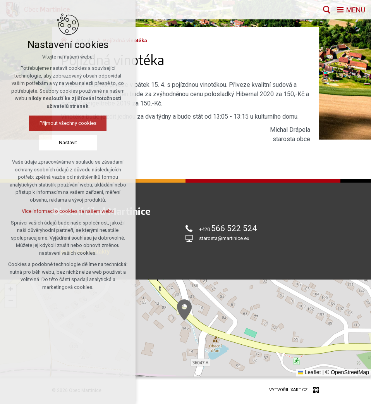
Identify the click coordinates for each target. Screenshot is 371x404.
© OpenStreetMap (347, 372)
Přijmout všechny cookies (68, 123)
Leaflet (309, 372)
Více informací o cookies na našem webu (68, 211)
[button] (184, 310)
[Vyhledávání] (326, 10)
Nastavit (68, 142)
